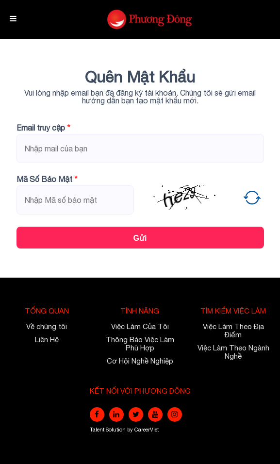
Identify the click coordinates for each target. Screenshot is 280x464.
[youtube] (155, 414)
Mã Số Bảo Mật (47, 179)
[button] (252, 198)
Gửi (140, 238)
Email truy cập (43, 128)
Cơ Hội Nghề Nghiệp (140, 361)
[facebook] (97, 414)
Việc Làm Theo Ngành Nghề (233, 352)
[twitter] (136, 414)
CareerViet (146, 429)
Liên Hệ (47, 339)
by (130, 429)
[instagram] (174, 414)
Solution (116, 429)
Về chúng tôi (46, 326)
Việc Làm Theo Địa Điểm (233, 330)
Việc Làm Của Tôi (140, 326)
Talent (98, 429)
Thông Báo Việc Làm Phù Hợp (140, 343)
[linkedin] (116, 414)
